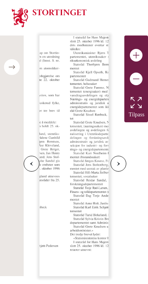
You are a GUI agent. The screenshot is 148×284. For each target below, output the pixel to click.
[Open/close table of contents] (12, 67)
